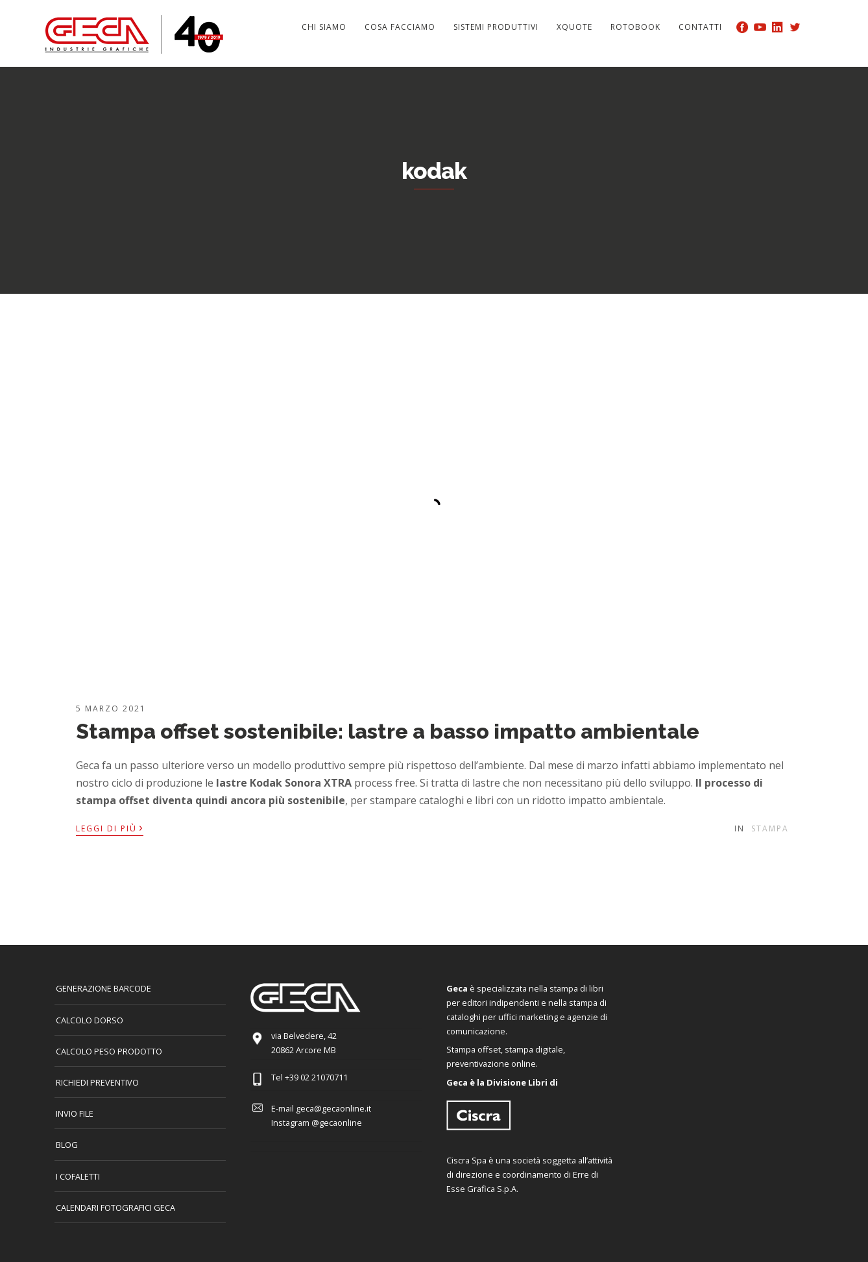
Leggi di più (109, 827)
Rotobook (635, 26)
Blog (67, 1144)
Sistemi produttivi (495, 26)
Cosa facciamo (400, 26)
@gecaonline (336, 1122)
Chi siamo (324, 26)
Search (815, 26)
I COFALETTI (78, 1176)
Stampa (770, 828)
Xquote (574, 26)
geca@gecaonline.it (333, 1108)
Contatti (700, 26)
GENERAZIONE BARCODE (103, 988)
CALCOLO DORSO (89, 1020)
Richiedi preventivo (97, 1082)
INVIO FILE (74, 1113)
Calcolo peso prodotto (109, 1051)
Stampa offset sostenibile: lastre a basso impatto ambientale (387, 731)
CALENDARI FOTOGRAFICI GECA (115, 1207)
